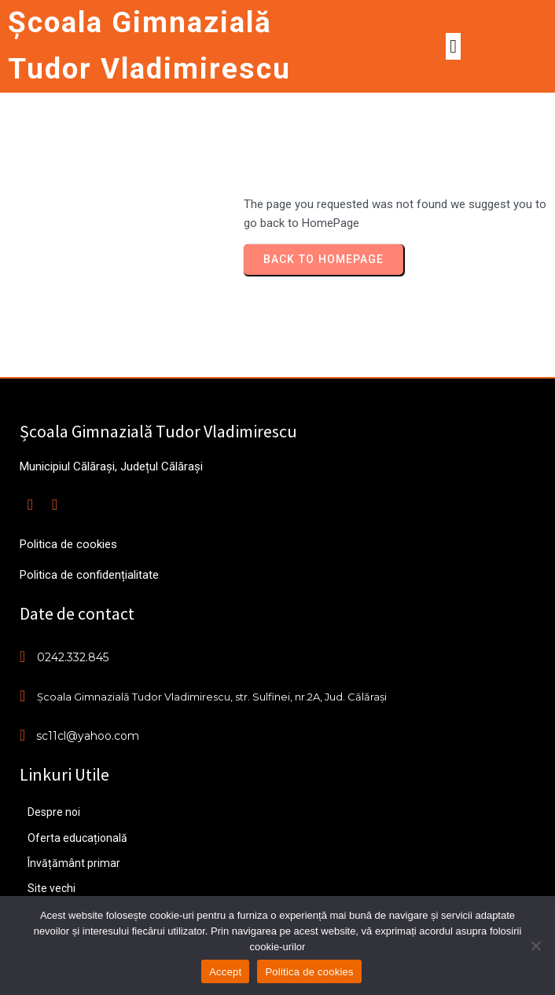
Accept (225, 972)
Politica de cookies (309, 972)
